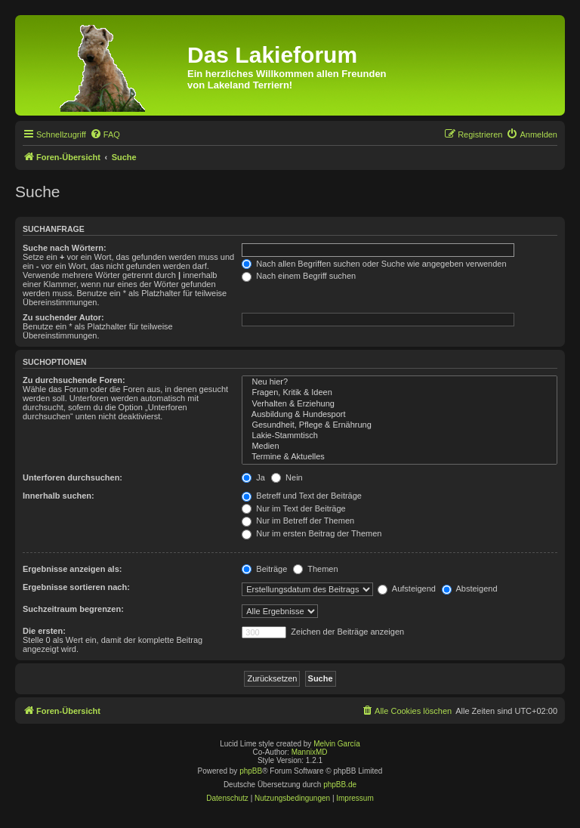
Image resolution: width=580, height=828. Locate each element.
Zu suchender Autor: (63, 317)
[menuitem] (105, 134)
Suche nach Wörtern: (64, 247)
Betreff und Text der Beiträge (302, 495)
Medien (399, 446)
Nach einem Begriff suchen (299, 275)
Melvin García (336, 744)
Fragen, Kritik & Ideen (399, 393)
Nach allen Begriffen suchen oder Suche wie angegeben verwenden (374, 263)
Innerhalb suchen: (58, 495)
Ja (253, 477)
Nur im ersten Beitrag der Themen (311, 533)
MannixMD (310, 752)
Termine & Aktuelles (399, 457)
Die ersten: (44, 630)
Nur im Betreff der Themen (298, 520)
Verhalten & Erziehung (399, 404)
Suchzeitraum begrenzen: (73, 608)
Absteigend (470, 588)
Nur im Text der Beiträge (293, 508)
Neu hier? (399, 382)
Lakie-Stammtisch (399, 436)
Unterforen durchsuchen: (72, 477)
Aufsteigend (407, 588)
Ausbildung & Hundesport (399, 414)
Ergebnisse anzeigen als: (72, 568)
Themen (315, 568)
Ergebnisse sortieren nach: (76, 587)
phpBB (250, 771)
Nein (287, 477)
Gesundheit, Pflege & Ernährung (399, 425)
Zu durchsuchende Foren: (74, 380)
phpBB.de (339, 784)
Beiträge (264, 568)
